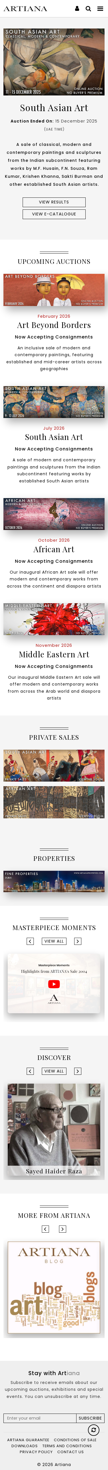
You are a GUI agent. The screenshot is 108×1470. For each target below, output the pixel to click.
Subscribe (90, 1418)
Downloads (24, 1446)
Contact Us (70, 1451)
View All (54, 941)
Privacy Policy (36, 1451)
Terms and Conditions (67, 1446)
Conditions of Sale (75, 1440)
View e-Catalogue (54, 214)
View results (54, 202)
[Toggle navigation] (101, 8)
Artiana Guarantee (28, 1440)
